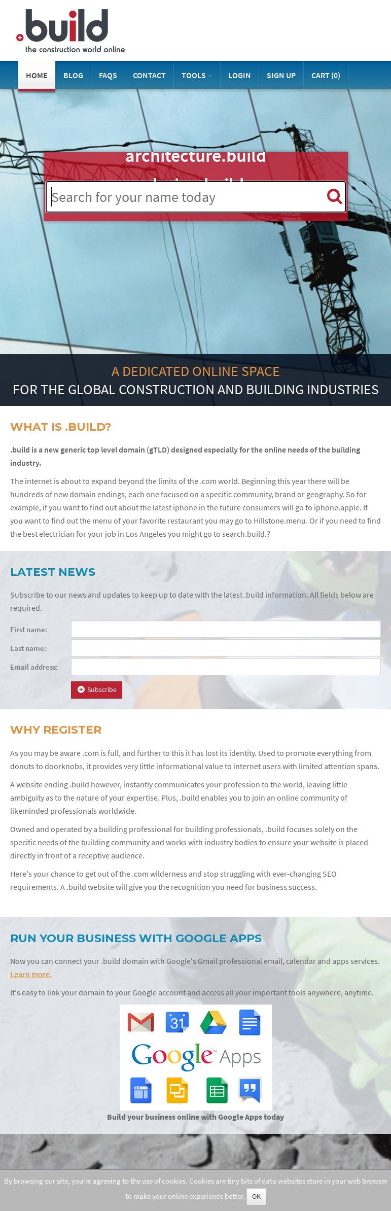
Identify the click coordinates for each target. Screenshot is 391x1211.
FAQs (108, 75)
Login (239, 75)
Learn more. (31, 974)
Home (37, 75)
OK (256, 1196)
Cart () (325, 75)
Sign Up (281, 75)
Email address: (34, 667)
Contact (149, 75)
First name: (28, 630)
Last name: (28, 648)
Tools (197, 75)
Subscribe (97, 690)
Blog (73, 75)
